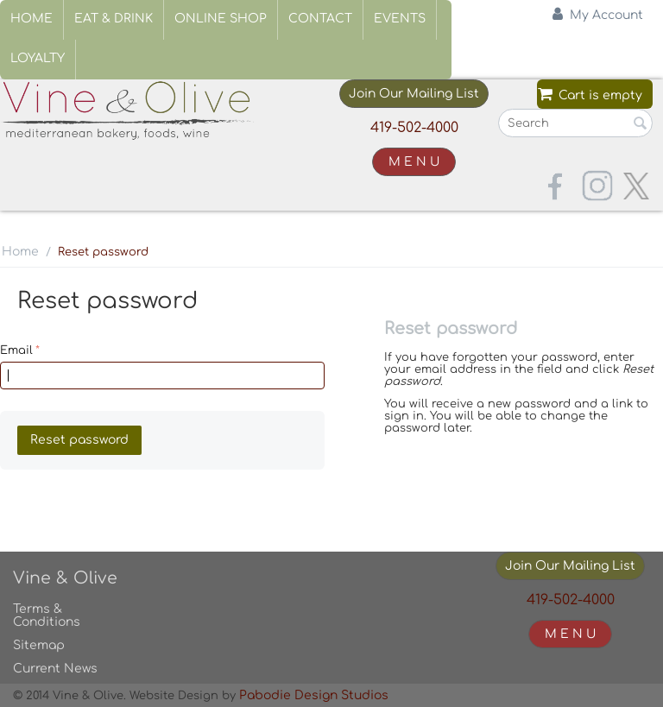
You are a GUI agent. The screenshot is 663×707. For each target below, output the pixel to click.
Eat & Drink (113, 18)
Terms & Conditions (46, 615)
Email (16, 350)
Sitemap (39, 645)
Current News (55, 668)
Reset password (79, 439)
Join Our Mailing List (414, 93)
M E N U (414, 161)
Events (400, 18)
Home (31, 18)
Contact (320, 18)
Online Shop (220, 18)
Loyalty (37, 58)
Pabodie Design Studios (313, 695)
